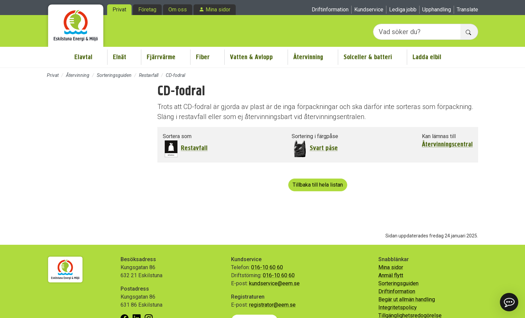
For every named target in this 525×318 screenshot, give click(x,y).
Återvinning (308, 57)
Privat (119, 9)
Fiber (203, 57)
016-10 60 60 (267, 267)
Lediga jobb (403, 9)
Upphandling (436, 9)
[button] (509, 302)
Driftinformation (330, 9)
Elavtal (83, 57)
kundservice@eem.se (274, 283)
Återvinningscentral (447, 144)
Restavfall (148, 75)
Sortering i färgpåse (315, 136)
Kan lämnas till (439, 136)
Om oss (177, 9)
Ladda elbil (426, 57)
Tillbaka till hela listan (318, 185)
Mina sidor (218, 9)
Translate (467, 9)
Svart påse (324, 148)
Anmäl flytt (390, 275)
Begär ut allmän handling (406, 299)
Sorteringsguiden (114, 75)
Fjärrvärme (161, 57)
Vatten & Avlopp (251, 57)
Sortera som (177, 136)
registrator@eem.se (272, 305)
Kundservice (368, 9)
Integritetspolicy (397, 307)
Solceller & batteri (368, 57)
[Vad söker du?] (417, 32)
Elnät (119, 57)
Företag (147, 9)
